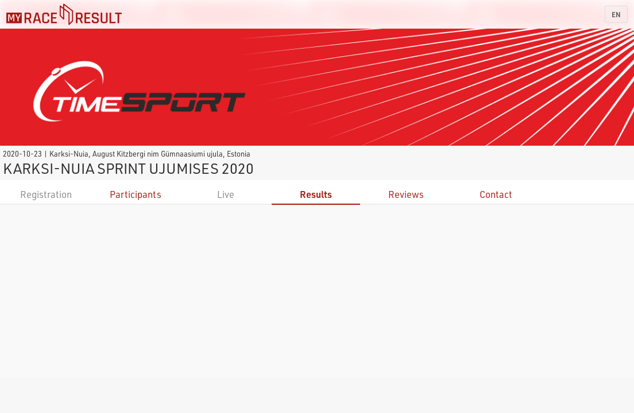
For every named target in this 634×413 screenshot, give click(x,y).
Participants (135, 194)
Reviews (406, 194)
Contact (496, 194)
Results (316, 194)
